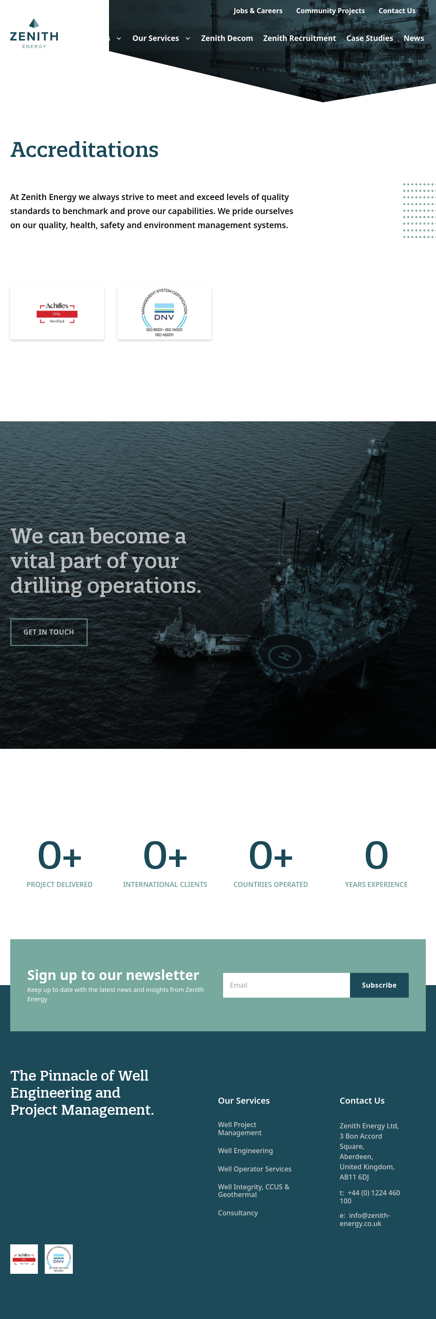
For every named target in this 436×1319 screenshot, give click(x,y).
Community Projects (330, 10)
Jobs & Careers (258, 10)
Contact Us (397, 10)
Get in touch (49, 632)
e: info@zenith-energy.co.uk (365, 1219)
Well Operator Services (255, 1169)
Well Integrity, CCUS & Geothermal (254, 1190)
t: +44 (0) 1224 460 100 (370, 1197)
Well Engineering (245, 1150)
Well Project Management (240, 1128)
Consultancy (238, 1213)
